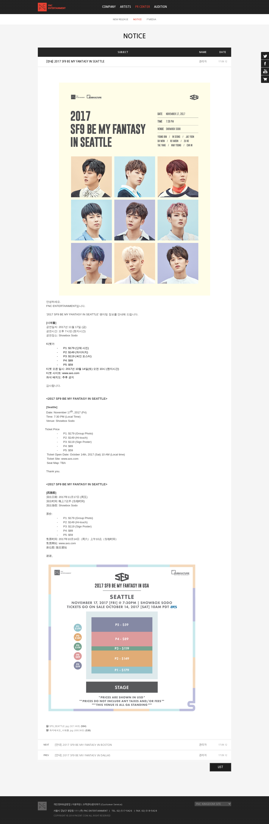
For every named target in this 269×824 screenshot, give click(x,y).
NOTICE (137, 19)
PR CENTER (142, 6)
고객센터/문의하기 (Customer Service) (102, 804)
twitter (265, 56)
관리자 (203, 61)
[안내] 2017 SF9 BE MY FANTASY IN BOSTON (83, 744)
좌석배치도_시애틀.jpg (61, 730)
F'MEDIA (151, 19)
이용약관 (76, 804)
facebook (265, 63)
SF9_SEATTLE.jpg (59, 726)
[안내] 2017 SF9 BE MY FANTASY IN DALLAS (82, 755)
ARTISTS (125, 6)
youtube (265, 71)
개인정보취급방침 (62, 804)
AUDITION (160, 6)
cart (265, 79)
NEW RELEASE (120, 19)
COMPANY (109, 6)
